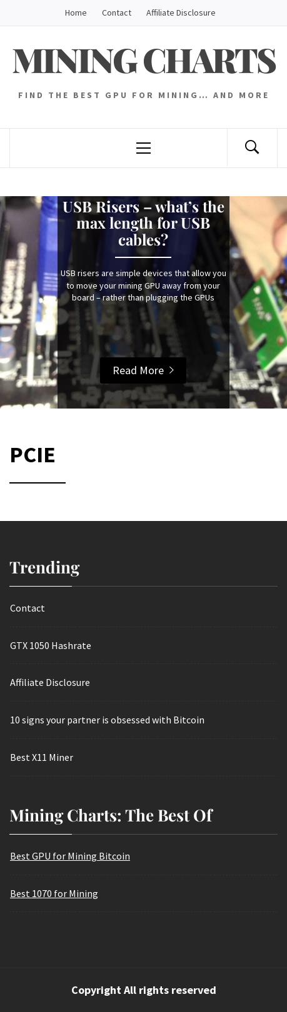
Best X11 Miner (41, 757)
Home (76, 12)
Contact (116, 12)
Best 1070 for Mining (54, 893)
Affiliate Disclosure (181, 12)
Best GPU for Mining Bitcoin (70, 856)
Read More (143, 370)
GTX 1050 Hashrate (50, 645)
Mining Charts (143, 59)
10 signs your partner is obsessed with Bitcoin (107, 719)
